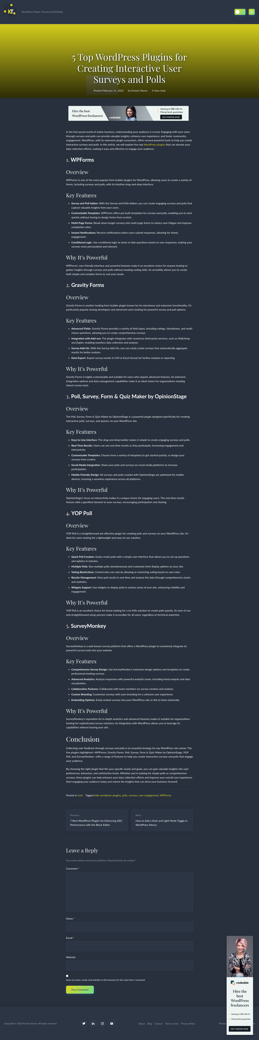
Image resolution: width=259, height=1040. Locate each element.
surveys (133, 795)
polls (125, 795)
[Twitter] (84, 1023)
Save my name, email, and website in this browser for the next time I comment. (105, 979)
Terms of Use (172, 1023)
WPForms (165, 795)
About (142, 1023)
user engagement (149, 795)
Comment (72, 868)
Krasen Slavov (139, 90)
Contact (159, 1023)
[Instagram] (102, 1023)
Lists (80, 795)
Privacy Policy (188, 1023)
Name (70, 918)
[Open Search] (251, 12)
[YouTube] (111, 1023)
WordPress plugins (154, 144)
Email (70, 937)
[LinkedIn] (93, 1023)
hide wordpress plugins (107, 795)
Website (71, 957)
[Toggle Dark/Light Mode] (240, 12)
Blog (150, 1023)
